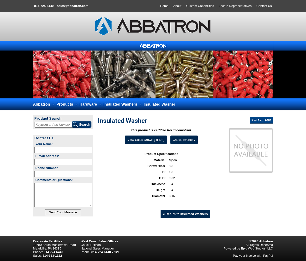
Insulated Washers (120, 104)
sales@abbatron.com (72, 6)
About (177, 6)
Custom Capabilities (200, 6)
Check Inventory (184, 140)
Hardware (88, 104)
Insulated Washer (159, 104)
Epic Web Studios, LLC (257, 248)
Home (164, 6)
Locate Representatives (235, 6)
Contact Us (264, 6)
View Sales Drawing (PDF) (145, 140)
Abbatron (41, 104)
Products (64, 104)
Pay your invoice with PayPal (253, 255)
